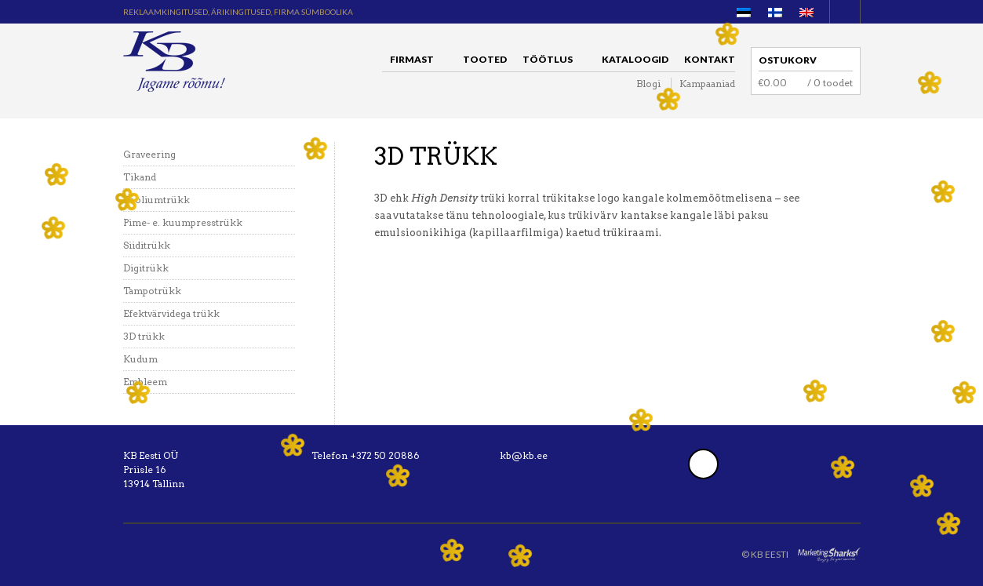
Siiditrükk (146, 245)
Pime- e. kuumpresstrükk (182, 222)
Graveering (149, 154)
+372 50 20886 (385, 455)
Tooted (485, 59)
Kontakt (709, 59)
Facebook (703, 464)
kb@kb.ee (524, 455)
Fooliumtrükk (156, 200)
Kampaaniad (707, 83)
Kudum (140, 359)
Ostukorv (788, 60)
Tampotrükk (152, 291)
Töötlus (551, 61)
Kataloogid (635, 59)
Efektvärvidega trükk (171, 313)
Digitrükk (146, 268)
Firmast (416, 61)
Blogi (648, 83)
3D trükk (144, 336)
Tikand (139, 177)
